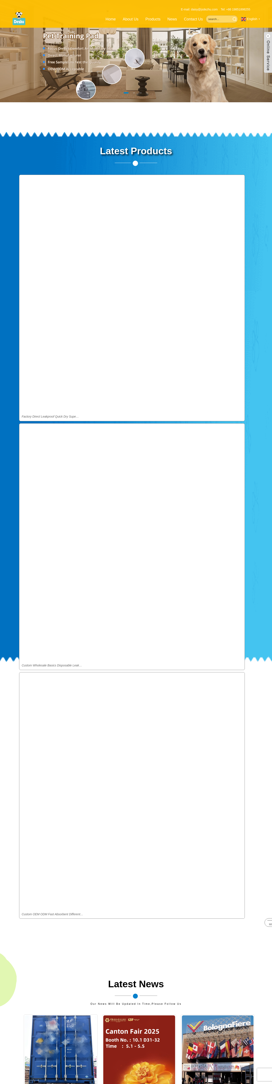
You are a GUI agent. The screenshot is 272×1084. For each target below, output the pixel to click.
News (172, 14)
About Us (130, 14)
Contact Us (193, 14)
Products (152, 14)
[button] (118, 92)
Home (111, 14)
